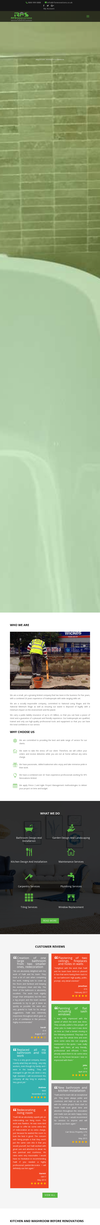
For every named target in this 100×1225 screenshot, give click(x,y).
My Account (49, 9)
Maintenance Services (71, 861)
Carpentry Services (29, 886)
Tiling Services (29, 907)
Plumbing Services (71, 886)
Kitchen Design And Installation (29, 861)
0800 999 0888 (34, 2)
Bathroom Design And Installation (29, 839)
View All (50, 1195)
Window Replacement (71, 907)
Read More (50, 920)
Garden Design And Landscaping (71, 837)
